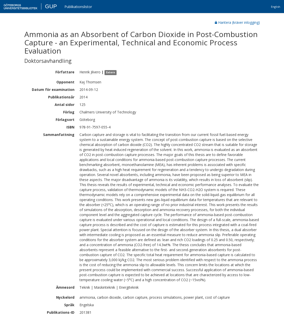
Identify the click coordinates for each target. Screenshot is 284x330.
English (275, 7)
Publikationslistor (78, 6)
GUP (51, 6)
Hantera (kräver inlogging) (237, 22)
